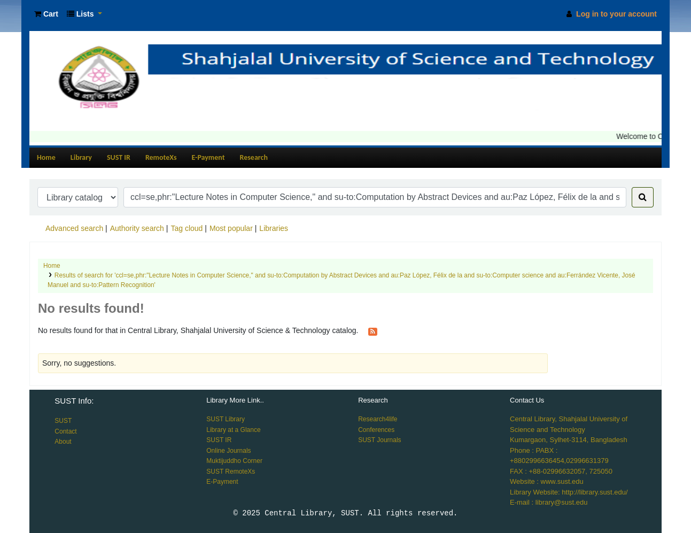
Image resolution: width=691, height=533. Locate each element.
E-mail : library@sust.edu (548, 502)
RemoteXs (161, 157)
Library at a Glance (233, 430)
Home (46, 157)
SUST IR (118, 157)
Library (81, 157)
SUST (63, 420)
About (63, 441)
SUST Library (225, 419)
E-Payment (208, 157)
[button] (46, 14)
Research (254, 157)
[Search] (643, 197)
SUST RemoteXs (230, 471)
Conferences (376, 430)
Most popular (231, 228)
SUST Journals (379, 440)
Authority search (137, 228)
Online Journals (228, 450)
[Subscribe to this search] (372, 331)
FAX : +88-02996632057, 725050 (561, 471)
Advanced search (74, 228)
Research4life (377, 419)
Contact (65, 431)
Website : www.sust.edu (547, 481)
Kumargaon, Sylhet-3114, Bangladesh (568, 440)
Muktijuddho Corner (234, 461)
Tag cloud (186, 228)
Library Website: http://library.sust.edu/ (569, 492)
